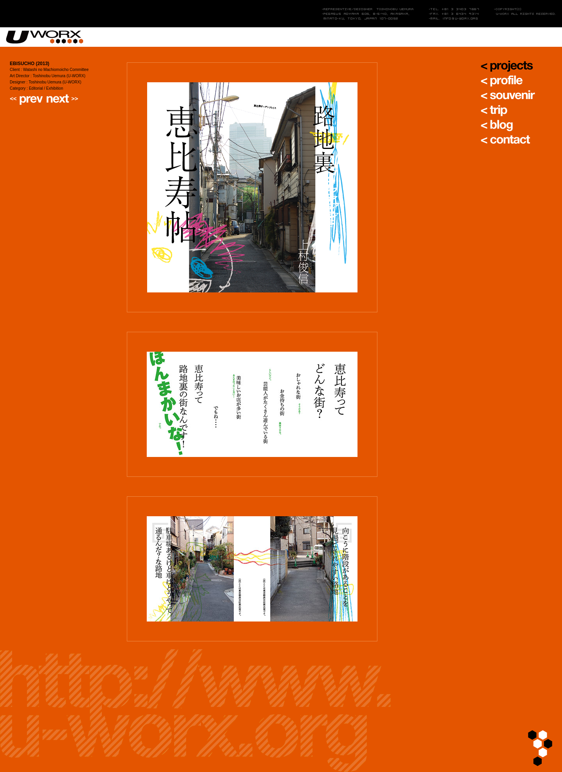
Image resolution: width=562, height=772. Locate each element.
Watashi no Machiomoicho (56, 69)
